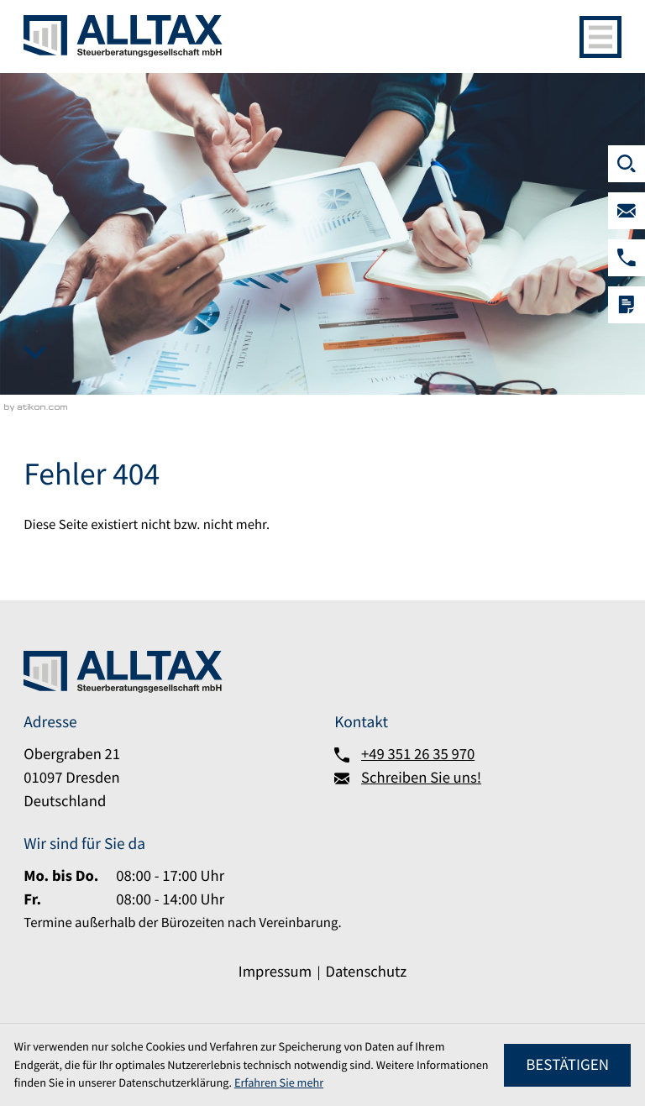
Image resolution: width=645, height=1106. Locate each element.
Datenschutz (365, 972)
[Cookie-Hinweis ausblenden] (567, 1065)
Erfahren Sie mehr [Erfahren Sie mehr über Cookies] (278, 1082)
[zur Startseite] (123, 36)
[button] (626, 257)
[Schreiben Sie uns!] (626, 210)
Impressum (275, 972)
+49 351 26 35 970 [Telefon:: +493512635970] (418, 754)
